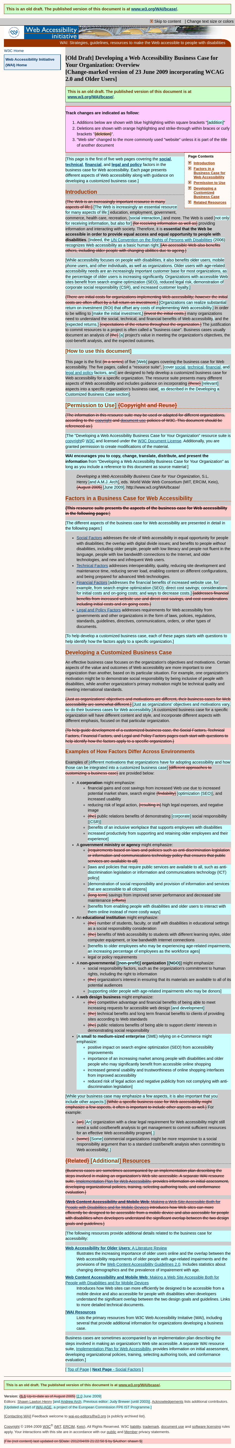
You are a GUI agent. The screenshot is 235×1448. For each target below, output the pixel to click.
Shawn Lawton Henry (34, 1401)
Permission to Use (209, 183)
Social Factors (89, 538)
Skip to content (166, 21)
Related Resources (210, 202)
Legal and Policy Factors (99, 610)
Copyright (11, 1426)
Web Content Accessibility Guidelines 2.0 (143, 1264)
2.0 (79, 1396)
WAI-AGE (44, 1407)
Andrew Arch (71, 1401)
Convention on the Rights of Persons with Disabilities (161, 240)
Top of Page (78, 1369)
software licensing (206, 1426)
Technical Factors (92, 565)
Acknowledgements (167, 1401)
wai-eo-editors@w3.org (87, 1416)
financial (213, 367)
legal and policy (79, 372)
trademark (151, 1426)
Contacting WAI (17, 1416)
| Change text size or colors (209, 21)
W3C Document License (159, 441)
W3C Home (14, 51)
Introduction (204, 163)
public (111, 1432)
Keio (80, 1426)
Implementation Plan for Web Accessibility (113, 1181)
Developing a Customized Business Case (207, 192)
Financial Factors (92, 582)
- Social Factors (116, 1369)
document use (133, 420)
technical (196, 367)
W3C (90, 441)
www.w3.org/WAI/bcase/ (154, 9)
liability (135, 1426)
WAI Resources (81, 1312)
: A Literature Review (116, 1248)
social (180, 367)
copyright (103, 420)
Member (131, 1432)
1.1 (23, 1396)
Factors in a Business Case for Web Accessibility (209, 173)
